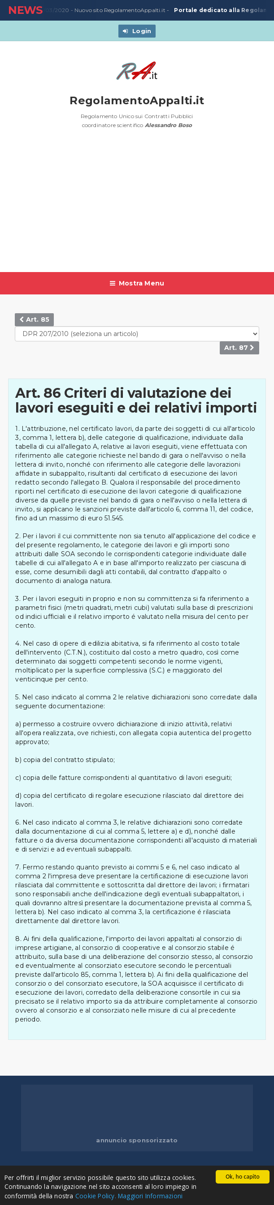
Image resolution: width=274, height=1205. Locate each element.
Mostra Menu (137, 283)
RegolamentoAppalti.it (137, 100)
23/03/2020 (52, 10)
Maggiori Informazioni (150, 1196)
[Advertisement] (141, 205)
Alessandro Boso (168, 125)
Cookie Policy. (95, 1196)
